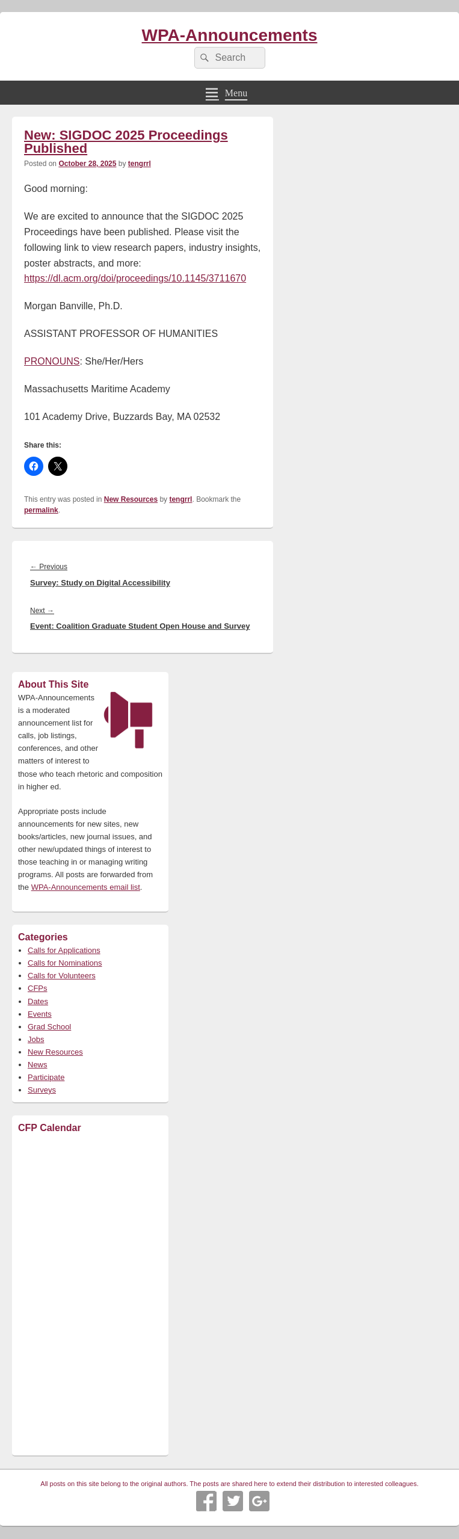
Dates (38, 1001)
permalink (41, 510)
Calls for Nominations (65, 962)
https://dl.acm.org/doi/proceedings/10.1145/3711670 (135, 278)
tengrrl (139, 163)
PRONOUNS (51, 361)
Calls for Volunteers (62, 975)
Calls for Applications (64, 950)
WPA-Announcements (230, 35)
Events (40, 1014)
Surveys (42, 1089)
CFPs (38, 988)
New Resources (131, 499)
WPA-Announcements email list (85, 887)
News (38, 1064)
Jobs (36, 1039)
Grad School (49, 1026)
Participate (46, 1077)
